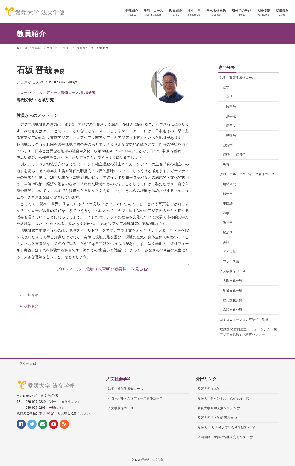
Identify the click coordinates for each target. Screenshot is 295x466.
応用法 (231, 126)
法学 (226, 87)
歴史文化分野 (232, 300)
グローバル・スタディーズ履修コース (48, 93)
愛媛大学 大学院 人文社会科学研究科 (224, 427)
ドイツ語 (229, 251)
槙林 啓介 (31, 306)
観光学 (228, 194)
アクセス (26, 363)
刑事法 (231, 116)
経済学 (228, 232)
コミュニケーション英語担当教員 (244, 319)
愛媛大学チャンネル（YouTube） (222, 398)
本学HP (44, 413)
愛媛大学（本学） (210, 389)
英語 (226, 242)
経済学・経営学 (234, 155)
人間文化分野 (232, 280)
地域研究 (88, 93)
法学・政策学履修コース (237, 77)
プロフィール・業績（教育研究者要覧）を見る (99, 269)
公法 (229, 97)
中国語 (228, 203)
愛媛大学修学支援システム (217, 408)
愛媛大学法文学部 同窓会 (216, 418)
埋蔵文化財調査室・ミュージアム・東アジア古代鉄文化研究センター (248, 331)
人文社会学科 (118, 379)
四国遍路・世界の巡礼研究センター (223, 437)
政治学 (228, 145)
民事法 (231, 106)
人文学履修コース (233, 271)
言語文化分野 (232, 310)
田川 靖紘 (31, 295)
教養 (226, 164)
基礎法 (231, 135)
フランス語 (231, 261)
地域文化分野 (232, 290)
